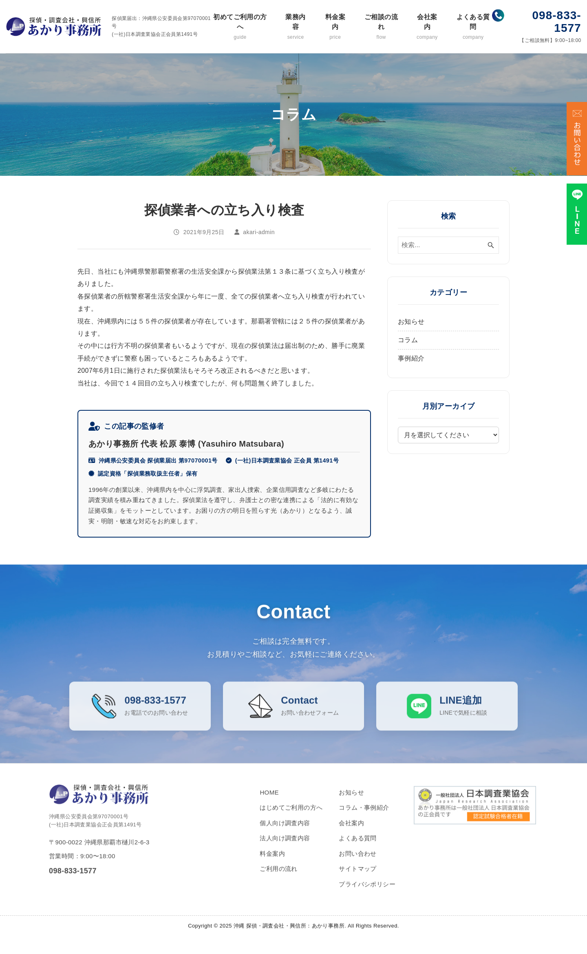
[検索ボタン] (491, 245)
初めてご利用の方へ (240, 27)
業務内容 (295, 27)
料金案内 (335, 27)
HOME (269, 800)
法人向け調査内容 (285, 846)
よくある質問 (473, 27)
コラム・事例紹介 (364, 815)
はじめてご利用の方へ (291, 815)
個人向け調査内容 (285, 830)
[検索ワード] (448, 245)
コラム (408, 339)
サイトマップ (357, 876)
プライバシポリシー (367, 891)
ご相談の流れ (381, 27)
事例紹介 (411, 358)
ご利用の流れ (278, 876)
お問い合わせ (357, 861)
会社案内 (427, 27)
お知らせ (411, 321)
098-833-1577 (556, 21)
